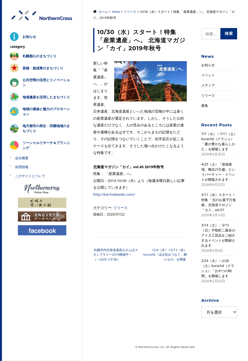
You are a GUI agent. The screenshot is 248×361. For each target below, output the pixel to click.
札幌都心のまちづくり (39, 56)
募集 (204, 105)
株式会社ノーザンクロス (42, 15)
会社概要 (22, 158)
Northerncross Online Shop (42, 188)
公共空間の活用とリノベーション (46, 82)
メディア (208, 85)
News (116, 11)
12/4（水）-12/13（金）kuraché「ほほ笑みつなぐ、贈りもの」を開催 (165, 254)
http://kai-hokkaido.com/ (114, 194)
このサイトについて (30, 175)
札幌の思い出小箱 (42, 202)
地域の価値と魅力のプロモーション (46, 111)
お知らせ (29, 36)
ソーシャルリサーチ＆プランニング (46, 145)
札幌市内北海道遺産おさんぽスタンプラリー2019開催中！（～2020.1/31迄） (115, 254)
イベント (208, 75)
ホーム (103, 11)
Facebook (42, 230)
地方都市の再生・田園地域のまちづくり (46, 128)
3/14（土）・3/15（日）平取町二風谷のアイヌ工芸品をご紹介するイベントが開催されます (218, 235)
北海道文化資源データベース (42, 216)
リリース (130, 11)
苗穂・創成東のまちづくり (43, 68)
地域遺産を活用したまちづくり (46, 97)
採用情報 (22, 167)
